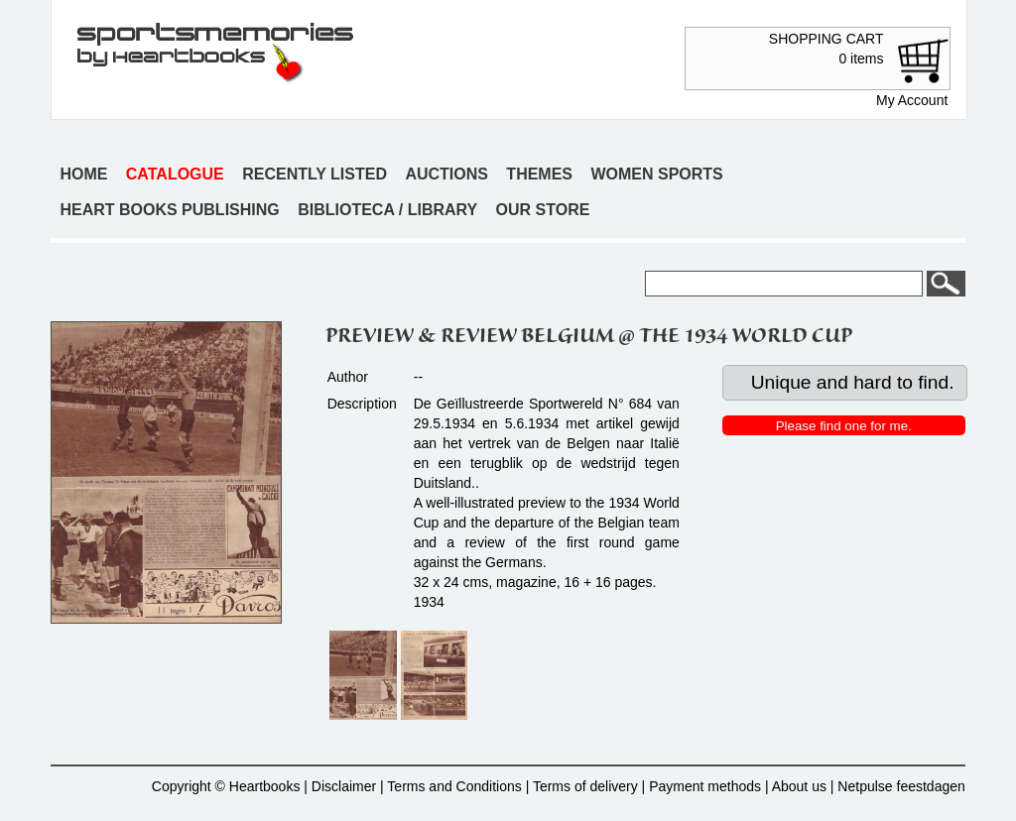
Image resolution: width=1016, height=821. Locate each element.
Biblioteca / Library (387, 209)
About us (799, 786)
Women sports (656, 174)
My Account (912, 100)
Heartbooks (265, 786)
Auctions (446, 174)
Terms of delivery (585, 786)
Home (83, 174)
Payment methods (705, 786)
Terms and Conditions (454, 786)
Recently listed (314, 174)
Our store (543, 209)
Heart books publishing (169, 209)
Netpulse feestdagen (900, 786)
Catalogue (175, 174)
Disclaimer (344, 786)
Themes (539, 174)
